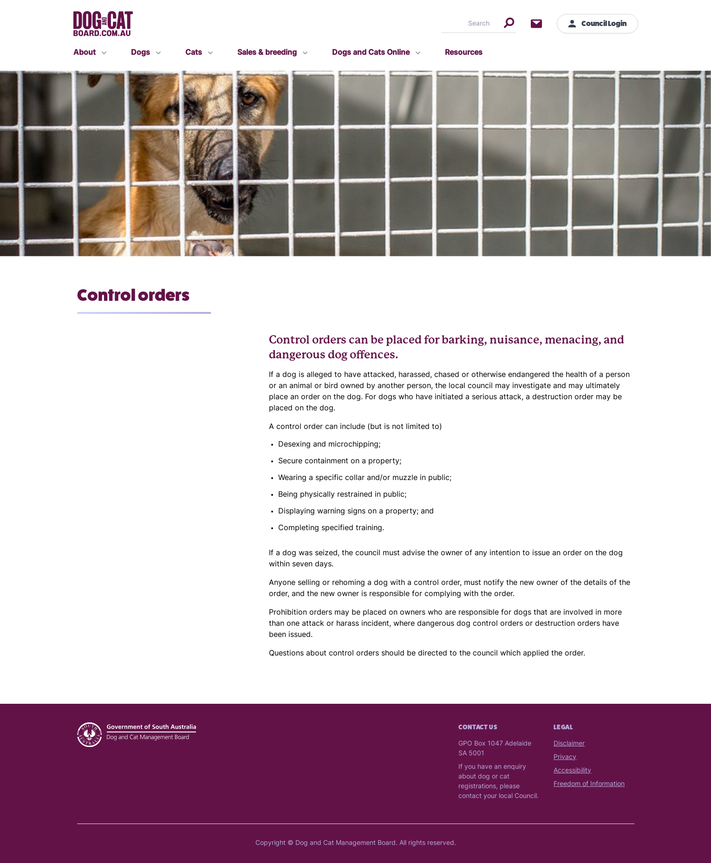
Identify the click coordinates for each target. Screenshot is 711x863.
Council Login (597, 23)
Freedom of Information (589, 784)
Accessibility (572, 770)
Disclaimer (569, 743)
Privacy (565, 757)
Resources (464, 53)
